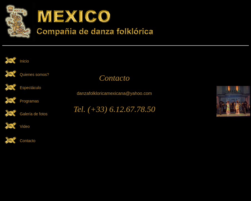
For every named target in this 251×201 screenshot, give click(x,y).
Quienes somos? (34, 74)
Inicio (24, 61)
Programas (29, 101)
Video (25, 126)
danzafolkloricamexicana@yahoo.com (114, 93)
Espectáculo (30, 87)
